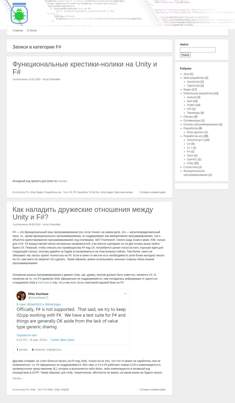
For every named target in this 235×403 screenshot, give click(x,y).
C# (188, 143)
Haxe (190, 155)
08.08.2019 (34, 224)
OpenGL (192, 159)
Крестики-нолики (124, 192)
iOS (189, 108)
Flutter (191, 105)
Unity (32, 192)
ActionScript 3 (195, 139)
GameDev (82, 192)
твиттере (43, 282)
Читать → (19, 378)
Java (186, 73)
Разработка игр (53, 192)
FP (74, 192)
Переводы (193, 112)
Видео (40, 192)
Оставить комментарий (152, 192)
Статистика (190, 167)
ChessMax (54, 79)
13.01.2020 (34, 79)
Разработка (190, 128)
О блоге (32, 30)
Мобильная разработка (198, 93)
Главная (18, 30)
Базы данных (195, 132)
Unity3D (65, 389)
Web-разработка (193, 77)
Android (191, 97)
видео (110, 192)
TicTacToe (94, 192)
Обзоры (188, 116)
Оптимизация (192, 120)
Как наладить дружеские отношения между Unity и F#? (83, 213)
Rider (50, 389)
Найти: (184, 44)
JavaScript (193, 81)
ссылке (62, 181)
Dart (189, 101)
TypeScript (193, 85)
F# (27, 192)
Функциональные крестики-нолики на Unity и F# (85, 68)
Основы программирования (200, 124)
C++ (189, 147)
